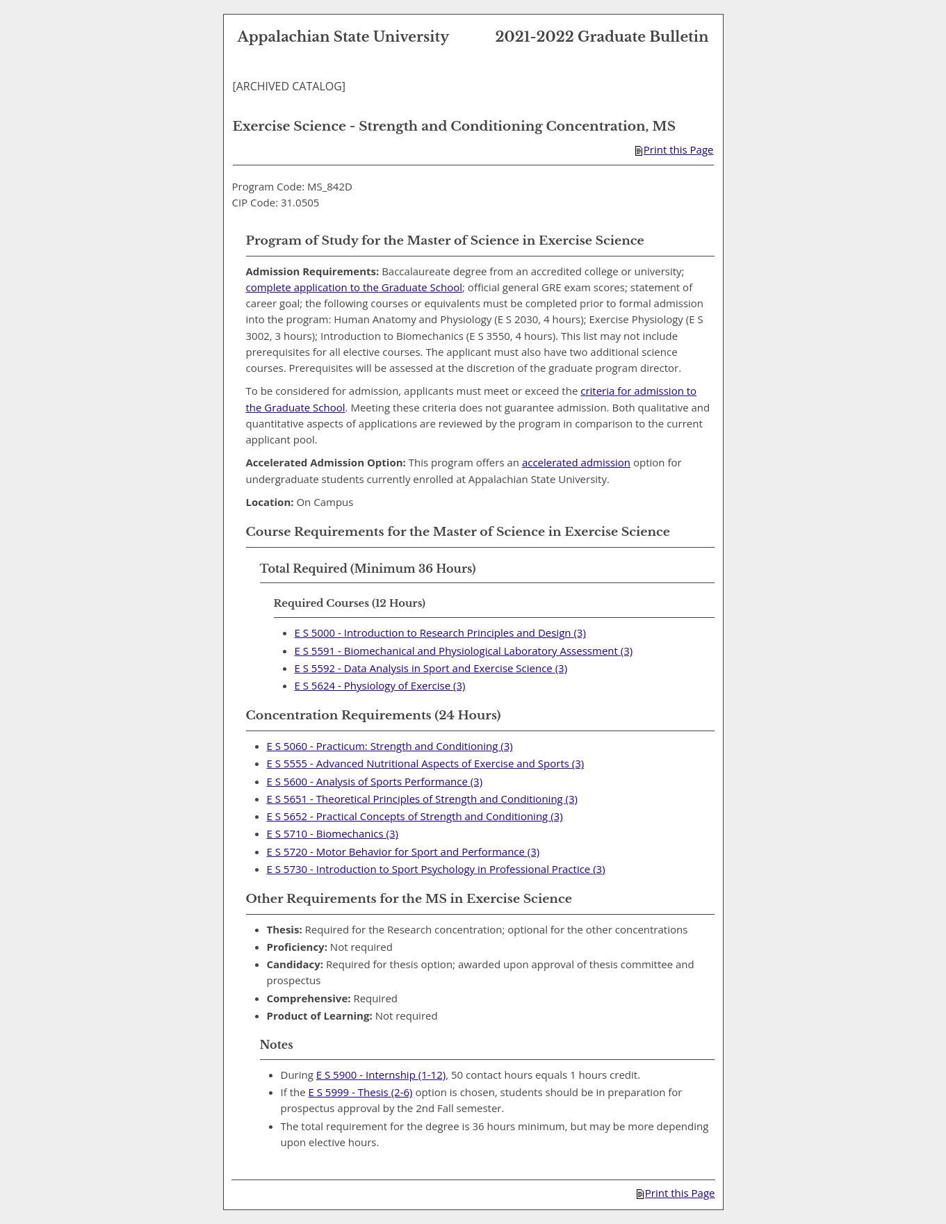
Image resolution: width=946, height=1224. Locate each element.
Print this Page (674, 149)
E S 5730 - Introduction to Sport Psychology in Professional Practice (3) (436, 869)
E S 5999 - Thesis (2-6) (361, 1092)
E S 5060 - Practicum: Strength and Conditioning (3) (390, 746)
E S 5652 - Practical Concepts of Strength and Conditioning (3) (415, 816)
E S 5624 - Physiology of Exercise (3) (380, 685)
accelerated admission (576, 462)
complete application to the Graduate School (354, 287)
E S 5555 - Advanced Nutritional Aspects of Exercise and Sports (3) (426, 763)
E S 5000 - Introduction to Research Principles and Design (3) (440, 632)
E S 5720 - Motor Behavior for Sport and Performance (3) (403, 851)
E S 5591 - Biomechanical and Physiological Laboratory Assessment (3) (464, 651)
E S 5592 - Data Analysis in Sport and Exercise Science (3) (431, 668)
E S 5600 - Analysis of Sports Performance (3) (375, 781)
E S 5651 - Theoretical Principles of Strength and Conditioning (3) (422, 799)
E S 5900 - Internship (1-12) (381, 1075)
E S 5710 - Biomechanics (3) (332, 833)
